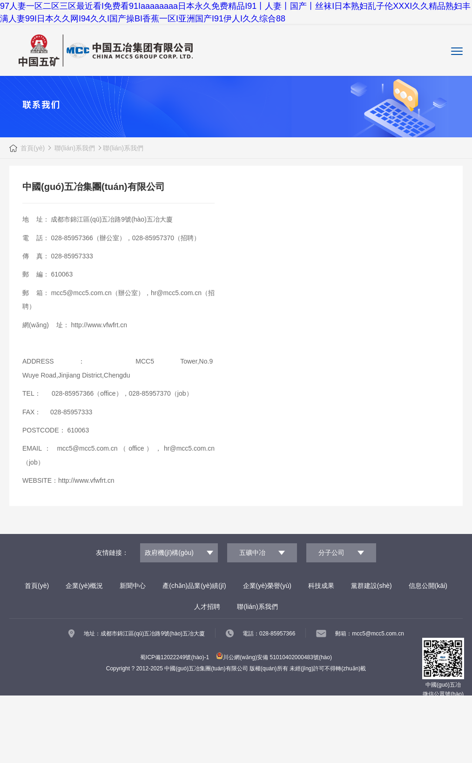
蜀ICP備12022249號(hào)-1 (174, 657)
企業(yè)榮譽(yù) (267, 585)
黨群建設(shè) (371, 585)
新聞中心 (133, 585)
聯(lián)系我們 (74, 148)
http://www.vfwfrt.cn (99, 325)
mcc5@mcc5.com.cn (81, 293)
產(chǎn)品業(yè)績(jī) (194, 585)
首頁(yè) (32, 148)
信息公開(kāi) (428, 585)
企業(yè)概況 (84, 585)
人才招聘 (207, 606)
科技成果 (321, 585)
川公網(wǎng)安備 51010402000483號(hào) (274, 657)
